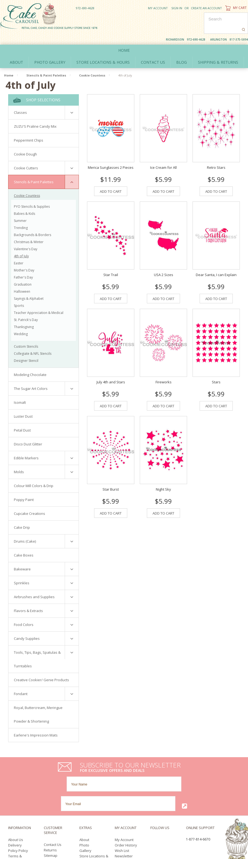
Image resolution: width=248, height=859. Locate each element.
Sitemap (50, 803)
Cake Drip (22, 514)
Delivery (15, 793)
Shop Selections (36, 87)
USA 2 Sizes (163, 262)
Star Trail (110, 262)
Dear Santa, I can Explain (216, 262)
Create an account (206, 8)
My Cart (235, 7)
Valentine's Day (25, 236)
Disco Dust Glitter (28, 431)
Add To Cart (111, 178)
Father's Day (23, 264)
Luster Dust (23, 403)
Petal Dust (22, 417)
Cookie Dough (25, 141)
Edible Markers (26, 445)
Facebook (151, 788)
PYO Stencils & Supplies (32, 194)
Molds (19, 459)
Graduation (23, 272)
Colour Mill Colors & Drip (33, 473)
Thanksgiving (24, 314)
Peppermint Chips (28, 127)
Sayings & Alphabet (29, 286)
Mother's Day (24, 257)
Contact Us (52, 792)
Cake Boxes (23, 542)
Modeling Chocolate (30, 362)
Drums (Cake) (25, 528)
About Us (15, 787)
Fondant (20, 681)
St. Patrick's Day (26, 307)
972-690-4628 (85, 8)
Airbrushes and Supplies (34, 584)
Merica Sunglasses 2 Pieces (111, 154)
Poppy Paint (24, 487)
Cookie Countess (92, 63)
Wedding (21, 321)
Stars (216, 369)
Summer (20, 208)
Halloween (22, 279)
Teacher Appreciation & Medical (38, 300)
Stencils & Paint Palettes (46, 63)
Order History (126, 793)
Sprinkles (21, 570)
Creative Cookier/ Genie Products (41, 667)
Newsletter (124, 804)
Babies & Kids (24, 201)
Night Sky (163, 477)
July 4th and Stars (111, 369)
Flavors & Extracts (28, 598)
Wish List (122, 798)
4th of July (21, 243)
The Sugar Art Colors (31, 376)
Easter (18, 250)
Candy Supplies (27, 625)
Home (124, 37)
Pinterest (165, 794)
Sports (19, 293)
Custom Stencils (26, 334)
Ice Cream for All (163, 154)
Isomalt (20, 389)
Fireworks (164, 369)
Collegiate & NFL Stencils (32, 341)
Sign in (176, 8)
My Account (158, 8)
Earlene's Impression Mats (36, 722)
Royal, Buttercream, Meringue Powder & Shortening (38, 702)
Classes (20, 99)
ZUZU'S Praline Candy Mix (35, 113)
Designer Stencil (26, 348)
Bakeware (22, 556)
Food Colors (23, 612)
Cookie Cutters (26, 155)
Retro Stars (216, 154)
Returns (50, 798)
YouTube (153, 794)
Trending (21, 215)
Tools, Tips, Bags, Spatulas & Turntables (37, 646)
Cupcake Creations (29, 501)
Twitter (162, 788)
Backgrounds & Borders (32, 222)
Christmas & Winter (29, 229)
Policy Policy (18, 798)
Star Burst (111, 477)
